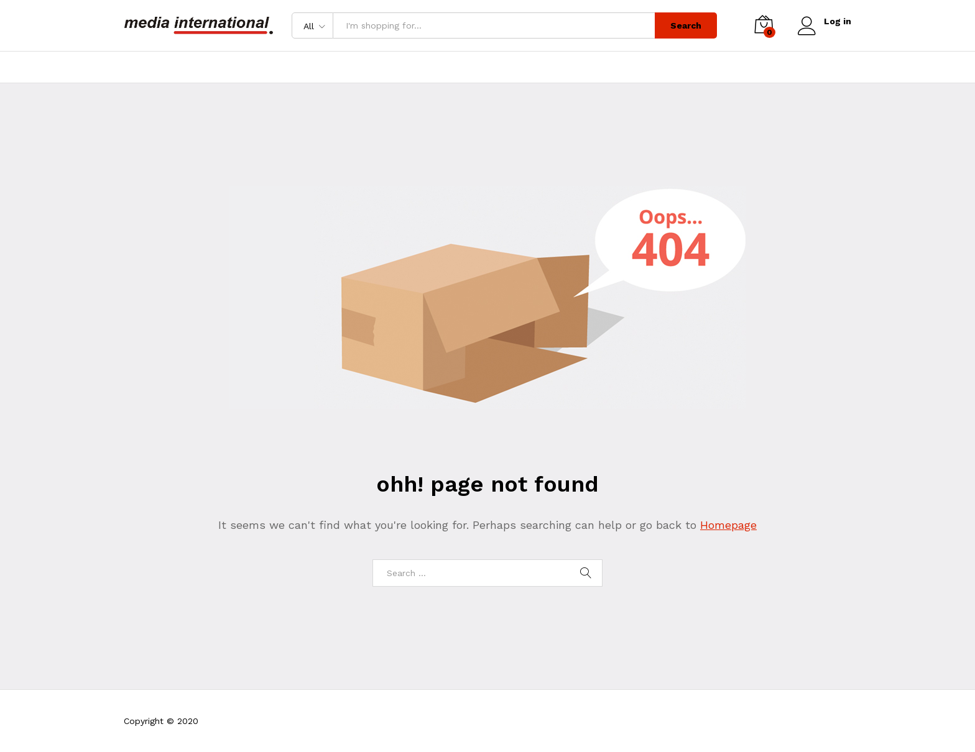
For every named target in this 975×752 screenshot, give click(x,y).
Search (685, 25)
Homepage (728, 524)
